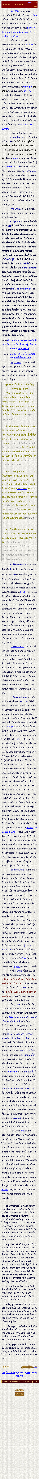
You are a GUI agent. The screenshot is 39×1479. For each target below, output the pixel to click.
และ (16, 357)
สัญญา (10, 727)
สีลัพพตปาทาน (24, 357)
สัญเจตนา (29, 45)
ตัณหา (16, 158)
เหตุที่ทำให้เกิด (8, 1372)
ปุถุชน (17, 966)
